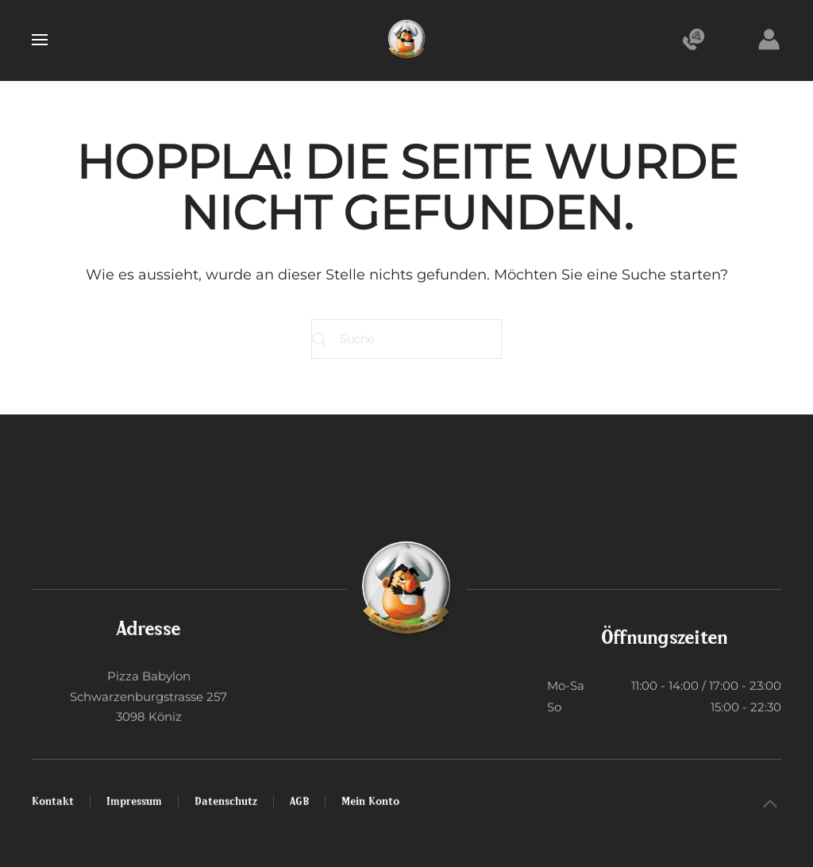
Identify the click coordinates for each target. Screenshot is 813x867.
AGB (299, 799)
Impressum (134, 799)
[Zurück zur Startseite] (406, 39)
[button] (40, 39)
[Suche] (406, 339)
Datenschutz (226, 799)
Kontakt (53, 799)
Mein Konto (370, 799)
